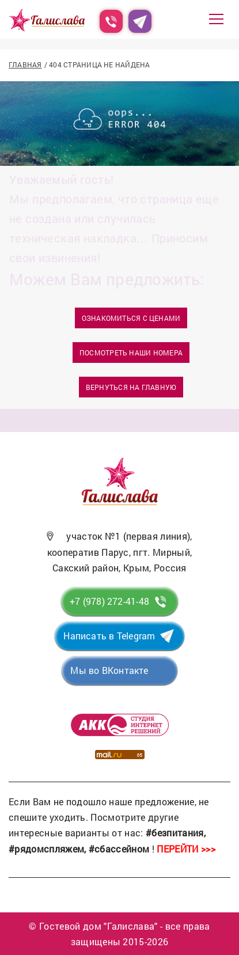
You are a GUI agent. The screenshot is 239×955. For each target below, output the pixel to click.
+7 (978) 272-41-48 (109, 601)
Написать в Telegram (109, 636)
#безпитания (175, 833)
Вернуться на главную (131, 387)
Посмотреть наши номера (131, 352)
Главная (25, 64)
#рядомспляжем (46, 849)
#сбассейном (119, 849)
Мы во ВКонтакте (109, 670)
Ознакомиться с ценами (131, 318)
